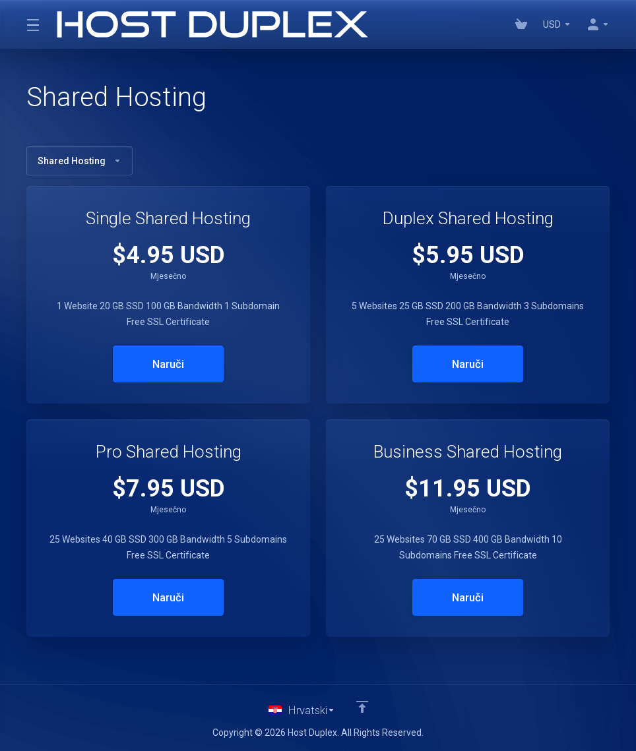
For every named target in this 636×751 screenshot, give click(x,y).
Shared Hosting (79, 161)
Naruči (168, 364)
